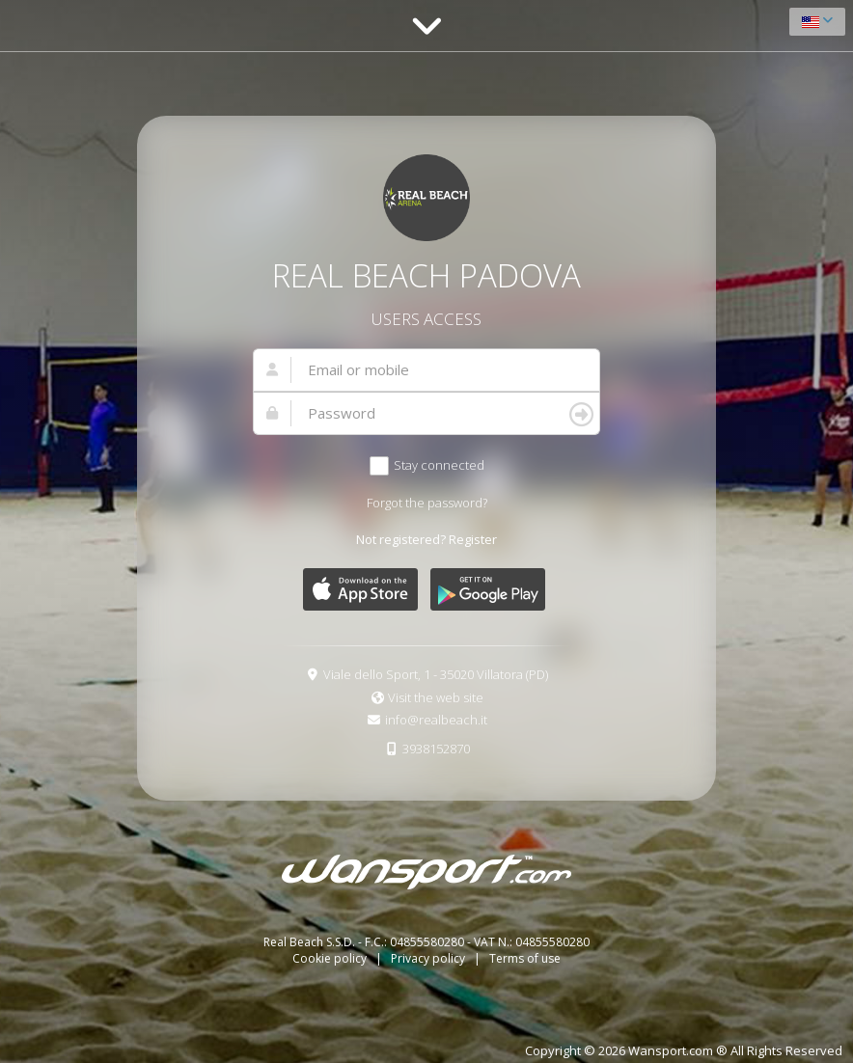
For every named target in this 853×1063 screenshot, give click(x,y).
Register (473, 539)
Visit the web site (435, 697)
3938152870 (436, 748)
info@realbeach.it (436, 719)
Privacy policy (429, 958)
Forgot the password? (427, 502)
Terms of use (525, 958)
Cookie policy (331, 958)
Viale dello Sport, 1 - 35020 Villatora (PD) (435, 674)
